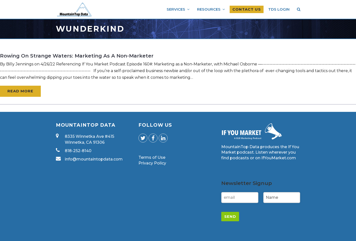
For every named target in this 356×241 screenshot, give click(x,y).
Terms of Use (151, 157)
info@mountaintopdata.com (94, 159)
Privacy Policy (152, 163)
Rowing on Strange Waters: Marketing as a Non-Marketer (77, 56)
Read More (20, 91)
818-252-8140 (78, 150)
